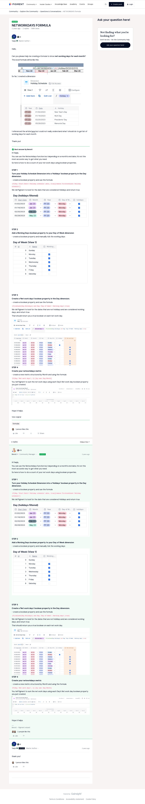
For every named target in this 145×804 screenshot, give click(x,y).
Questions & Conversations (50, 11)
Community (13, 11)
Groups (90, 4)
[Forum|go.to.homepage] (16, 4)
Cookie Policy (91, 799)
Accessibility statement (75, 799)
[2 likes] (21, 732)
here (33, 131)
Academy (73, 4)
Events (82, 4)
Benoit (14, 454)
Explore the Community (29, 11)
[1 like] (20, 429)
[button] (116, 4)
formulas (16, 424)
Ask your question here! (115, 45)
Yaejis (14, 41)
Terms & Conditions (56, 799)
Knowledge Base (61, 4)
